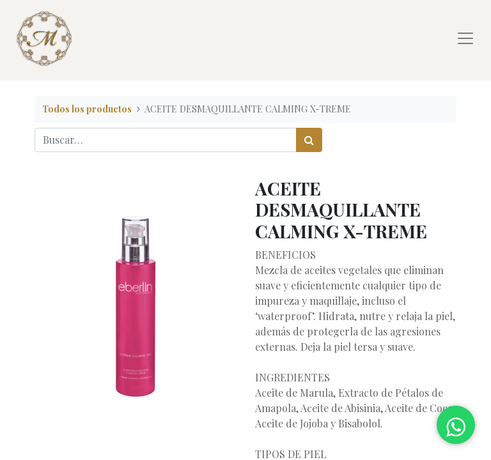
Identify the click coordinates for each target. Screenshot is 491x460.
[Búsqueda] (309, 140)
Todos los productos (87, 108)
